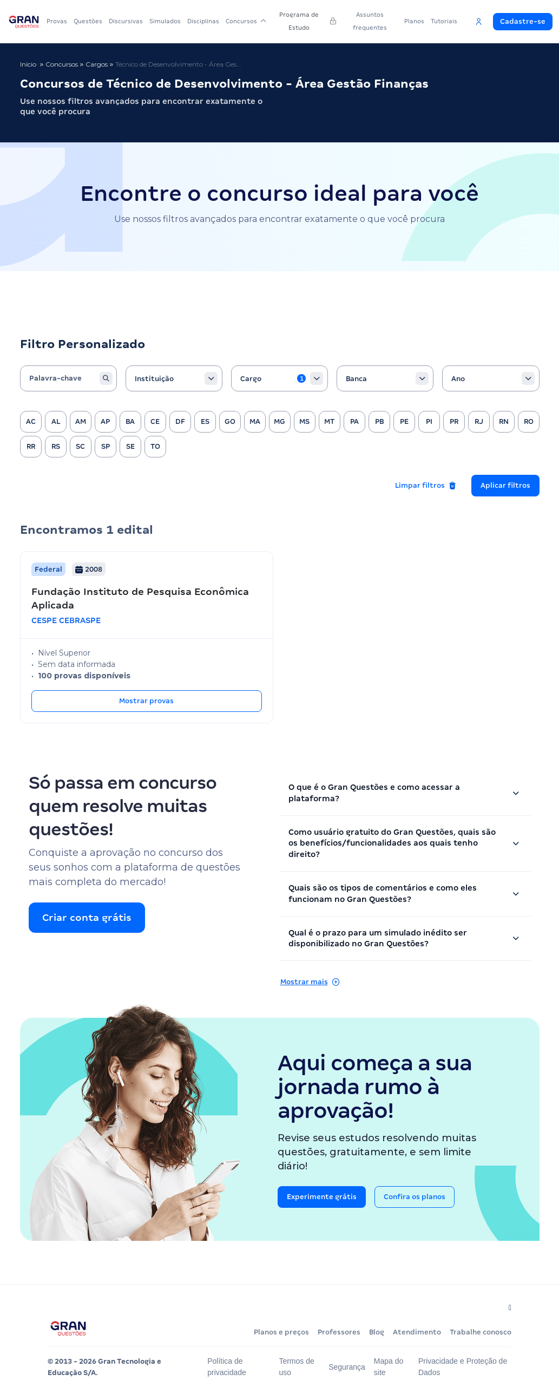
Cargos (97, 64)
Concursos (246, 21)
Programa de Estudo (307, 21)
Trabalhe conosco (480, 1332)
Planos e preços (281, 1332)
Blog (376, 1332)
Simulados (165, 21)
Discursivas (126, 21)
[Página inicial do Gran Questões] (68, 1328)
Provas (57, 21)
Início (28, 64)
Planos (414, 21)
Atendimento (417, 1332)
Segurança (349, 1367)
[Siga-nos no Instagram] (508, 1307)
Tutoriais (444, 21)
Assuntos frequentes (370, 21)
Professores (339, 1332)
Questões (88, 21)
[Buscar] (106, 378)
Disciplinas (203, 21)
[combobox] (174, 378)
